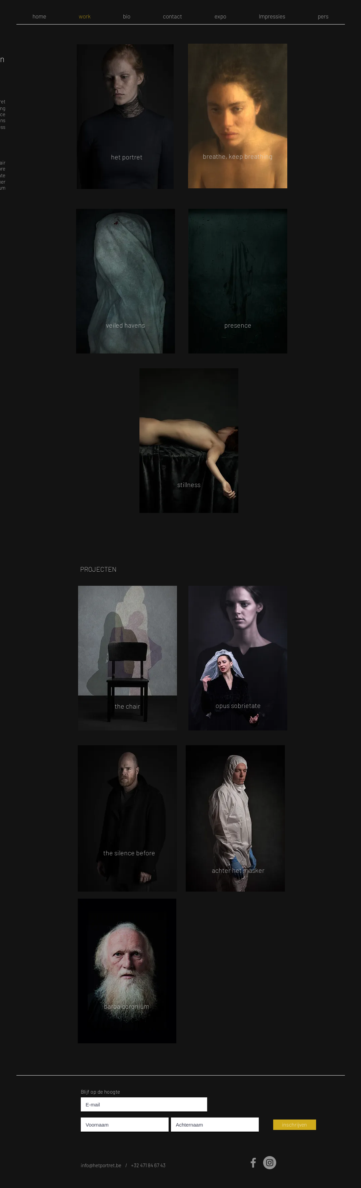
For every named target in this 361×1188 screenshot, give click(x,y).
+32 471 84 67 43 (148, 1165)
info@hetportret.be (103, 1165)
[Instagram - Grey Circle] (269, 1162)
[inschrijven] (294, 1125)
